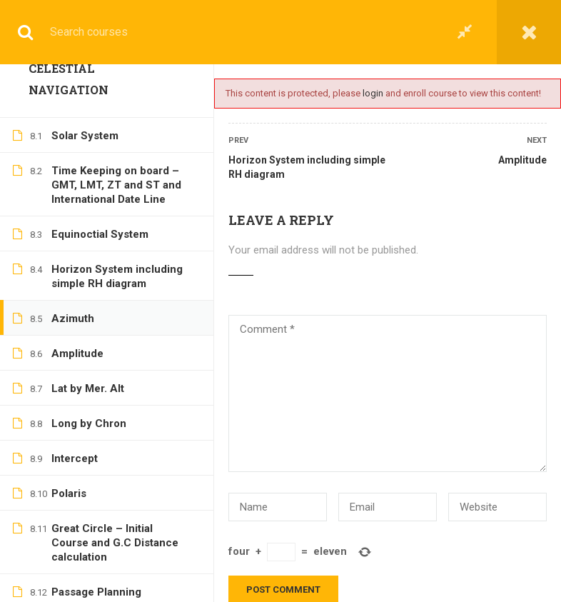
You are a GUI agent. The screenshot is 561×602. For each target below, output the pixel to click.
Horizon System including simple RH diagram (306, 167)
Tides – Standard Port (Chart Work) (107, 554)
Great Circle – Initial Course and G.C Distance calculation (114, 307)
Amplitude (522, 160)
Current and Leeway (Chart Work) (119, 455)
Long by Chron (88, 187)
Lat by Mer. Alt (87, 152)
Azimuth (72, 82)
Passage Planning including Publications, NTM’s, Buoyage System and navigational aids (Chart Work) (112, 385)
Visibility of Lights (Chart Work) (114, 504)
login (373, 93)
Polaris (68, 257)
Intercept (74, 222)
